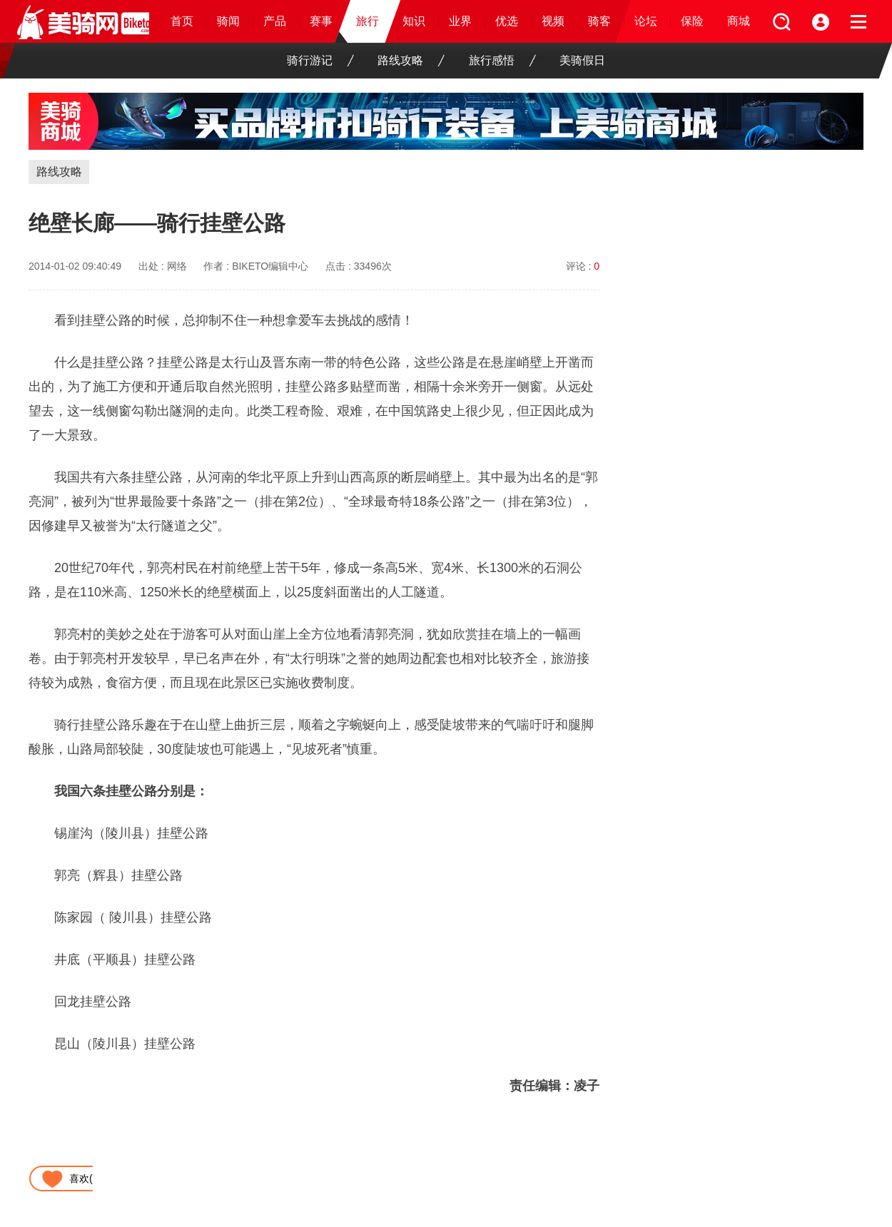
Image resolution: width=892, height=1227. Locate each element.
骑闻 (228, 21)
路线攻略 (411, 60)
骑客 (599, 21)
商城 (738, 21)
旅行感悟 (502, 60)
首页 (182, 21)
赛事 (321, 21)
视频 (553, 21)
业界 (460, 21)
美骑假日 (582, 60)
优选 (506, 21)
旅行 (367, 21)
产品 (274, 21)
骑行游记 (320, 60)
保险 (692, 21)
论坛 (645, 21)
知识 (413, 21)
